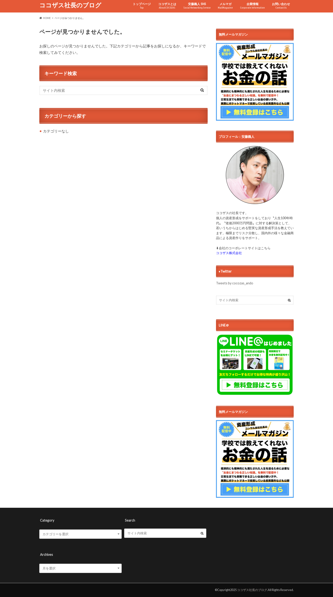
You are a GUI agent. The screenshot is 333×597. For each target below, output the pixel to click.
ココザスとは (167, 5)
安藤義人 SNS (197, 5)
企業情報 (252, 5)
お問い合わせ (281, 5)
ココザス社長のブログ (70, 5)
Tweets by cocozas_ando (234, 283)
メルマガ (225, 5)
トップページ (142, 5)
